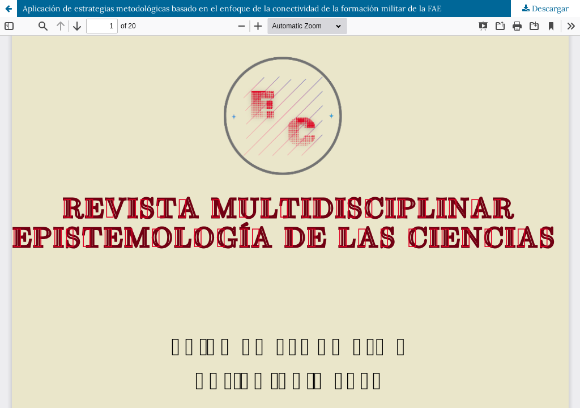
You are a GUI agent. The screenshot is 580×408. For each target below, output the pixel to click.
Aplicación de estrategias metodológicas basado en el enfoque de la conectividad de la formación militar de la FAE (232, 8)
